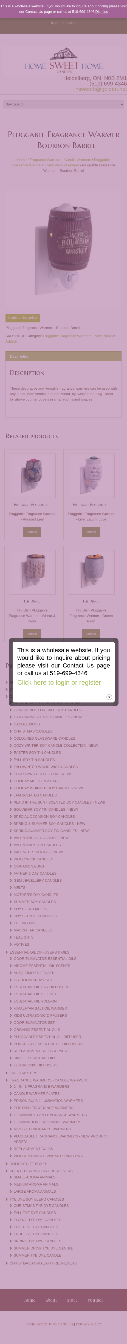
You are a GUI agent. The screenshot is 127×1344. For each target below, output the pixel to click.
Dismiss (101, 12)
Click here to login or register (59, 663)
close (109, 678)
